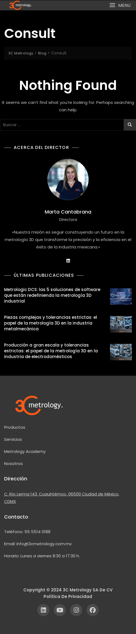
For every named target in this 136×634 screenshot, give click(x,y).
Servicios (13, 439)
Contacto (16, 516)
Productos (14, 427)
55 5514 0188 (37, 532)
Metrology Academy (25, 451)
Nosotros (13, 463)
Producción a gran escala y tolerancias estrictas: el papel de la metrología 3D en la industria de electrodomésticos (51, 350)
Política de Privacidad (68, 596)
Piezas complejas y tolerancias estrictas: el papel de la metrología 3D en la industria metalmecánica (50, 323)
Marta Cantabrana (68, 211)
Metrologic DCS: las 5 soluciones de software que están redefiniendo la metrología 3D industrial (52, 295)
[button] (120, 5)
